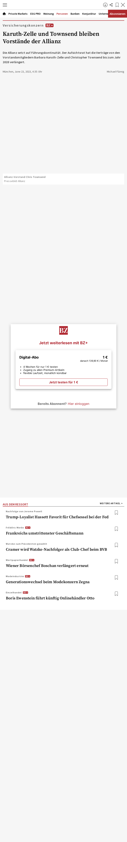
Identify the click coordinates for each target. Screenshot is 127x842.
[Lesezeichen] (117, 5)
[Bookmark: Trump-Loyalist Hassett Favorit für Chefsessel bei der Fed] (116, 513)
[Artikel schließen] (123, 5)
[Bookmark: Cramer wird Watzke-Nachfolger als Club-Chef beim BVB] (116, 545)
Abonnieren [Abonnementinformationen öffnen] (117, 14)
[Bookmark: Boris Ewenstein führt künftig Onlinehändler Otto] (116, 594)
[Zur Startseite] (56, 5)
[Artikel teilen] (111, 5)
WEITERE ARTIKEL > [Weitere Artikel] (111, 503)
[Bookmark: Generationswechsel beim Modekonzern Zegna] (116, 578)
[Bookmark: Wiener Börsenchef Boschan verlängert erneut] (116, 561)
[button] (5, 5)
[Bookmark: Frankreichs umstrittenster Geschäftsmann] (116, 529)
